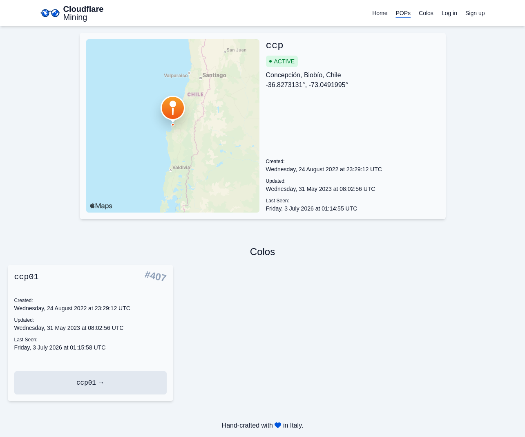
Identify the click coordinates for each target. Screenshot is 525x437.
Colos (426, 13)
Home (379, 13)
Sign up (475, 13)
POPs (403, 13)
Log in (449, 13)
